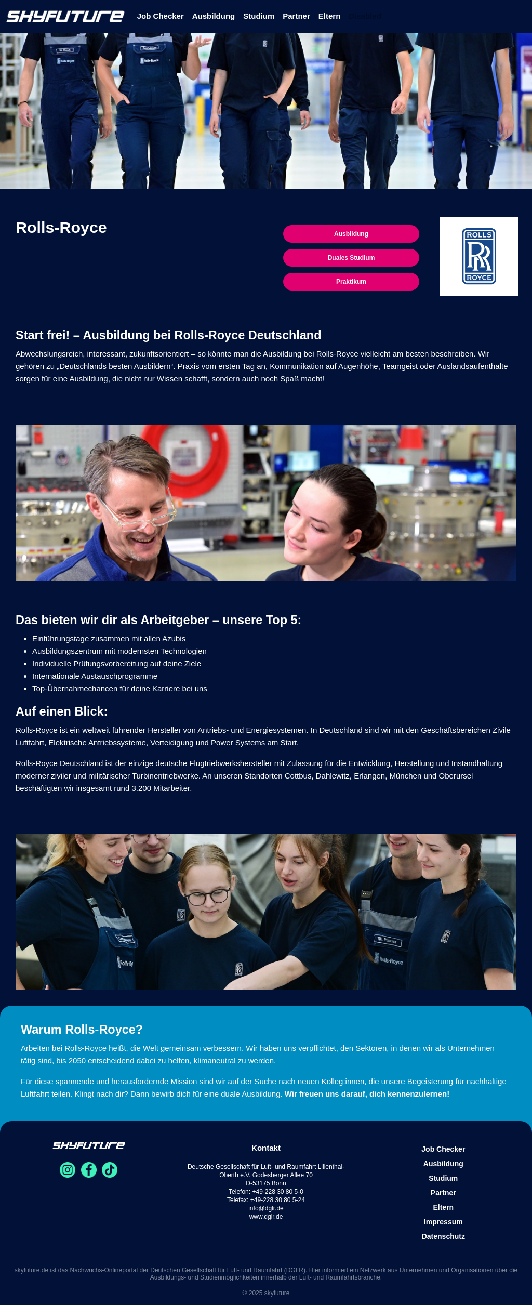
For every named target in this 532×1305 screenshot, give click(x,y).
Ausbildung (213, 15)
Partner (296, 15)
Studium (258, 15)
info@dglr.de (266, 1208)
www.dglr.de (266, 1216)
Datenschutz (443, 1236)
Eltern (329, 15)
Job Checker (160, 15)
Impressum (443, 1222)
